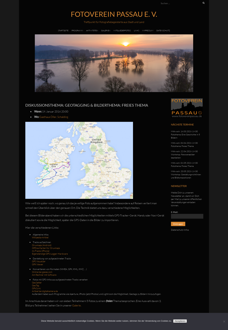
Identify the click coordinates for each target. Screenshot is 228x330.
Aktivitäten (92, 30)
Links (136, 30)
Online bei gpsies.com (42, 272)
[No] (224, 321)
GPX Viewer (37, 264)
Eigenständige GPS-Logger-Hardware (50, 253)
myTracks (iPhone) (40, 251)
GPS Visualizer (39, 261)
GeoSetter (37, 282)
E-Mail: (174, 212)
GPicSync (36, 288)
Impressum (147, 30)
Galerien (105, 30)
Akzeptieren (180, 321)
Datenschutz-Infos (180, 229)
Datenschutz (163, 30)
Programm (77, 30)
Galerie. (76, 305)
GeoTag (35, 285)
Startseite (63, 30)
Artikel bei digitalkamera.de (45, 291)
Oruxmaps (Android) (41, 245)
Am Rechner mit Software (44, 274)
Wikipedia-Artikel (40, 237)
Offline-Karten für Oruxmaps (46, 248)
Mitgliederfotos (122, 30)
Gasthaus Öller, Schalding (53, 117)
